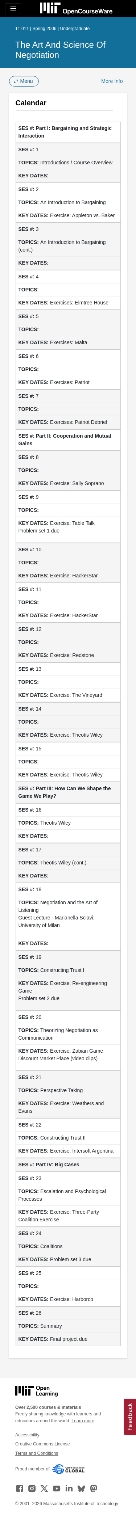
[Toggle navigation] (13, 8)
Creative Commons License (42, 1444)
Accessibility (27, 1434)
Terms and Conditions (36, 1453)
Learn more (82, 1420)
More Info (112, 81)
